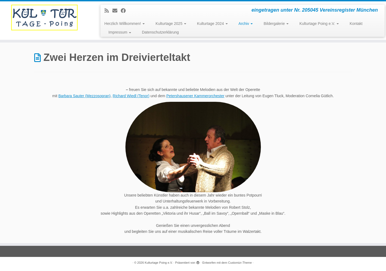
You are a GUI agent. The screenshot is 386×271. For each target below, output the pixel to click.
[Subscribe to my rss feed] (108, 11)
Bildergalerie (276, 23)
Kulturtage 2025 (171, 23)
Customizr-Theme (240, 262)
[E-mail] (116, 11)
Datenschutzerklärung (160, 32)
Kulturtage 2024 (212, 23)
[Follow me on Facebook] (125, 11)
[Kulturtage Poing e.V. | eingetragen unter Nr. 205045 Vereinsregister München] (44, 17)
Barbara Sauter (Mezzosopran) (84, 96)
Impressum (120, 32)
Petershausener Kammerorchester (195, 96)
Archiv (246, 23)
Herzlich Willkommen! (125, 23)
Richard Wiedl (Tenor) (131, 96)
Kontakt (356, 23)
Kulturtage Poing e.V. (319, 23)
